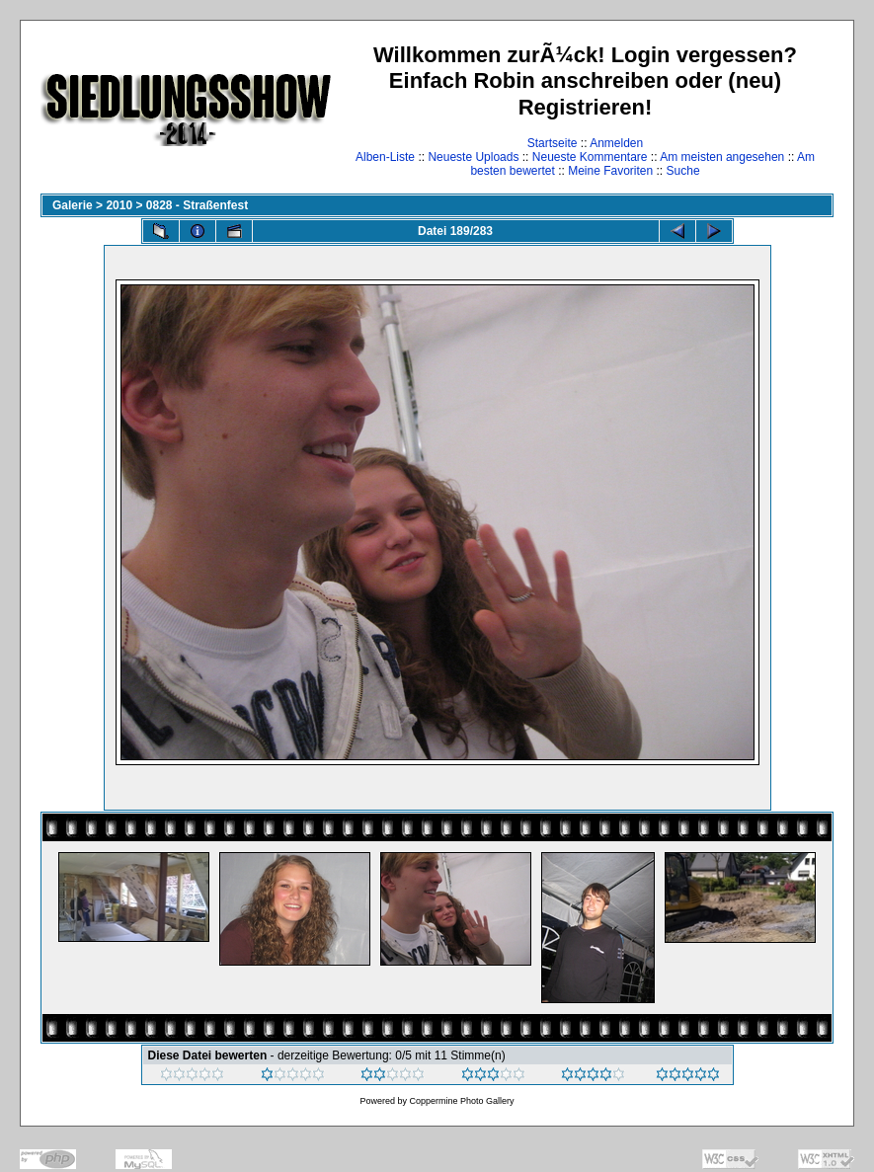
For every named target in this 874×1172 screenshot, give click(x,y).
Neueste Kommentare (590, 157)
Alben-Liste (385, 157)
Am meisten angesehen (722, 157)
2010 (119, 205)
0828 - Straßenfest (197, 205)
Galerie (72, 205)
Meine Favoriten (610, 171)
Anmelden (616, 143)
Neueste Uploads (473, 157)
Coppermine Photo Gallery (461, 1101)
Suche (683, 171)
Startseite (552, 143)
